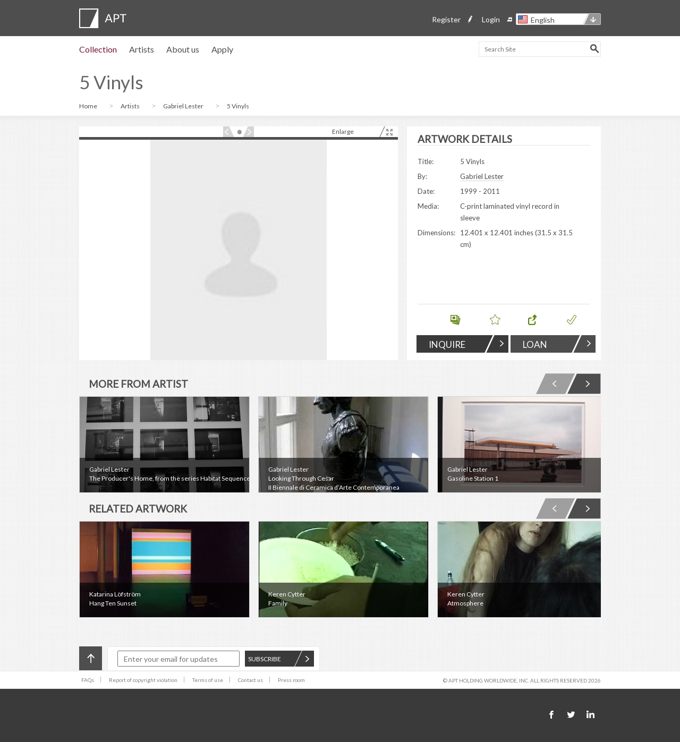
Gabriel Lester (184, 106)
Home (88, 106)
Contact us (250, 680)
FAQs (87, 680)
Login (491, 19)
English (543, 19)
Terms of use (207, 680)
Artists (141, 49)
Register (446, 19)
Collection (98, 49)
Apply (222, 49)
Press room (291, 680)
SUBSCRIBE (279, 659)
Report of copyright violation (143, 680)
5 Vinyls (238, 106)
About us (182, 49)
